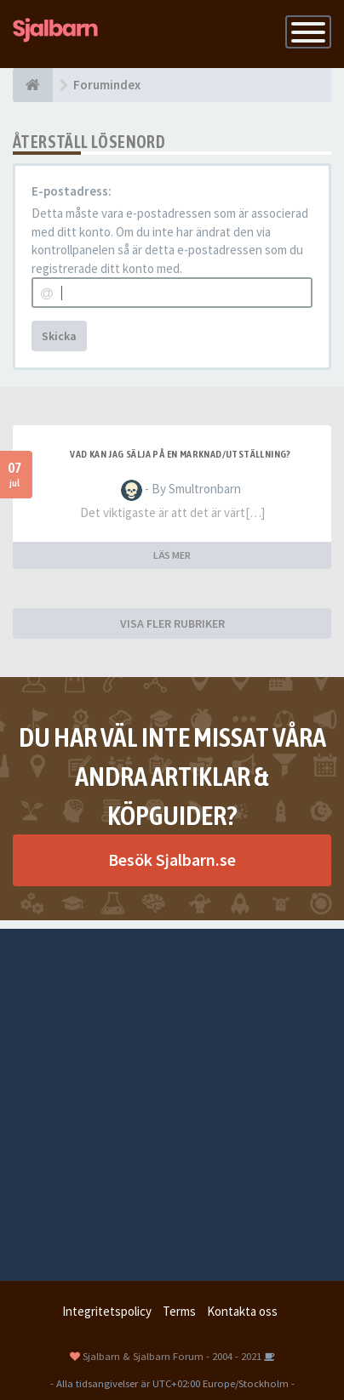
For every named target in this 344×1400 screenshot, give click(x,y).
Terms (179, 1311)
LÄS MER (172, 555)
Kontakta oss (242, 1311)
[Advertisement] (172, 1100)
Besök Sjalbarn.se (172, 859)
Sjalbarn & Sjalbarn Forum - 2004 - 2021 (172, 1356)
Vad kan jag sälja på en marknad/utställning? (180, 454)
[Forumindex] (33, 85)
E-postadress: (72, 191)
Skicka (59, 336)
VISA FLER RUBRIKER (172, 623)
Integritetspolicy (107, 1311)
